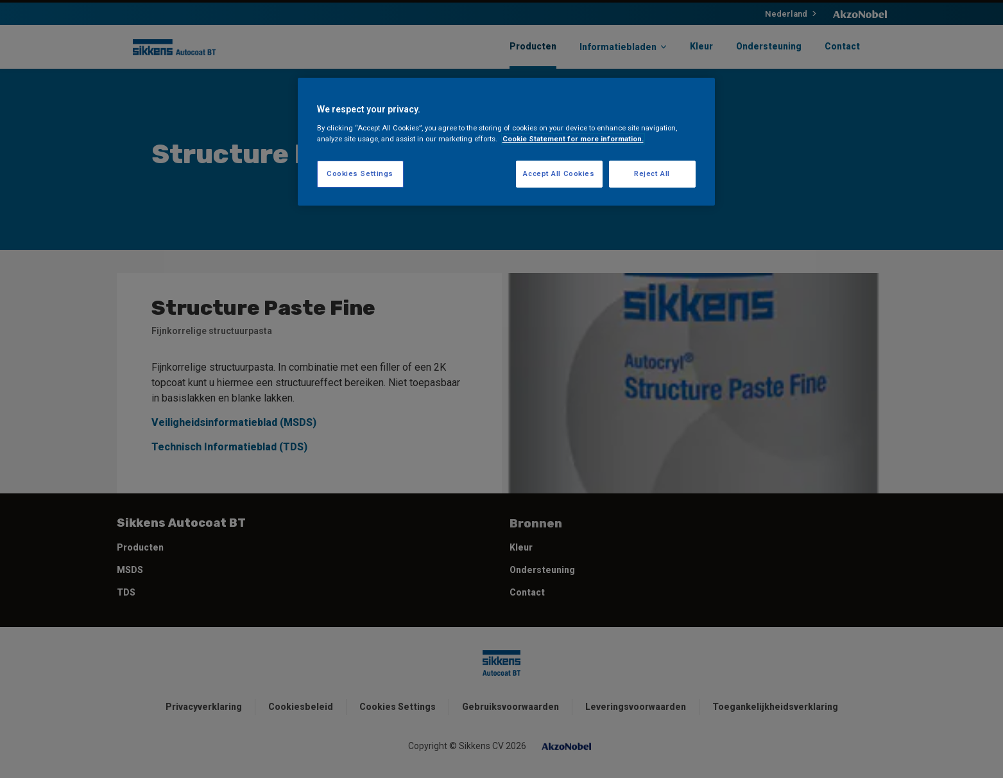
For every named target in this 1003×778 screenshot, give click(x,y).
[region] (506, 142)
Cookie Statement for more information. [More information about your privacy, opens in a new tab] (573, 138)
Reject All (652, 173)
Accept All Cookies (558, 173)
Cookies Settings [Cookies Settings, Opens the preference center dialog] (360, 173)
